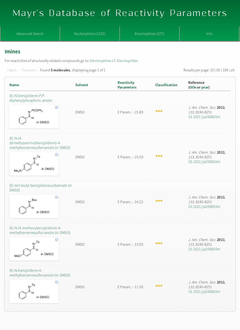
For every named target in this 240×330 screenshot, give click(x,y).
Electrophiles (100, 60)
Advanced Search (30, 33)
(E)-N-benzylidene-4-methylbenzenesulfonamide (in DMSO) (39, 272)
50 (218, 70)
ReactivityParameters (127, 84)
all (233, 70)
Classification (166, 84)
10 (212, 70)
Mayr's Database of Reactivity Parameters (120, 13)
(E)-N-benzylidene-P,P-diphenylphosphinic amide (30, 98)
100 (225, 70)
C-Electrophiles (126, 60)
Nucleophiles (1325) (89, 33)
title (192, 87)
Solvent (81, 84)
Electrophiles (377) (149, 33)
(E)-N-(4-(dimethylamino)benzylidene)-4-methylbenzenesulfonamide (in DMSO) (39, 143)
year (204, 87)
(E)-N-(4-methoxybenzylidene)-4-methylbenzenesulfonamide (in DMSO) (39, 230)
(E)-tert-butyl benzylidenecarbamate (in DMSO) (40, 187)
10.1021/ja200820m (204, 116)
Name (14, 84)
